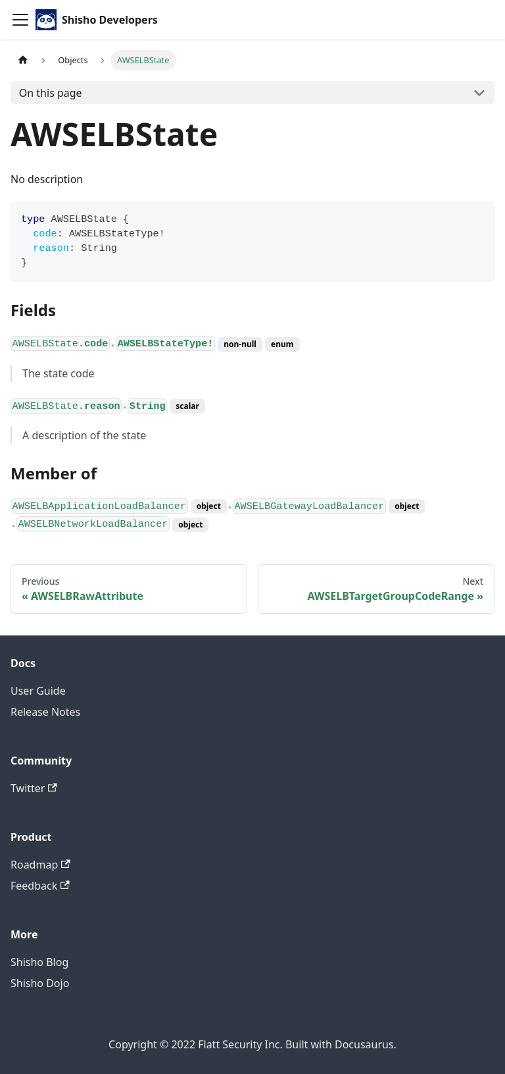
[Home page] (23, 60)
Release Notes (45, 712)
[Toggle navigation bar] (20, 20)
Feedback (40, 885)
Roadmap (40, 864)
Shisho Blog (39, 962)
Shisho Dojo (40, 983)
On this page (50, 93)
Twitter (34, 788)
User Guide (38, 691)
